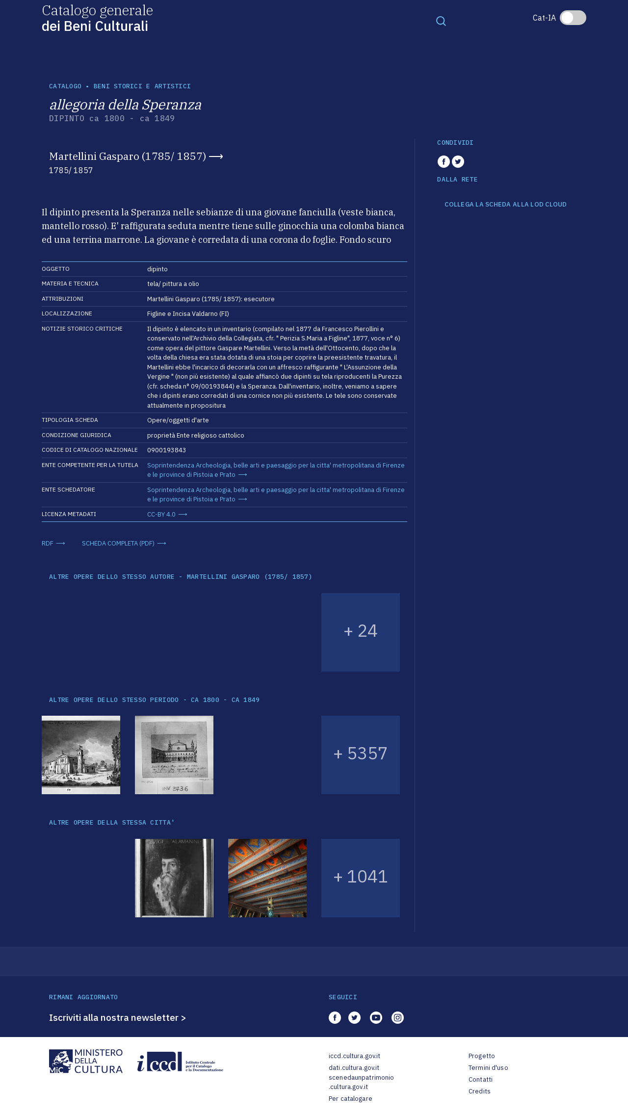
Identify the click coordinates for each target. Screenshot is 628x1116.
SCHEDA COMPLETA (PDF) (118, 543)
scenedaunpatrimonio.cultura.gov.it (361, 1082)
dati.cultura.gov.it (354, 1068)
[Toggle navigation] (441, 20)
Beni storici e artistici (142, 86)
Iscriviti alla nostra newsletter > (117, 1017)
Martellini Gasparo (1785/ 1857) (127, 156)
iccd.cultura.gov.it (354, 1056)
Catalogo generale (97, 17)
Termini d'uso (488, 1068)
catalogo (65, 86)
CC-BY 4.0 (161, 514)
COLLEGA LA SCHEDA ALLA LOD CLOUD (506, 204)
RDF (47, 543)
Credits (480, 1091)
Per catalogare (350, 1098)
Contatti (481, 1079)
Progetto (482, 1056)
